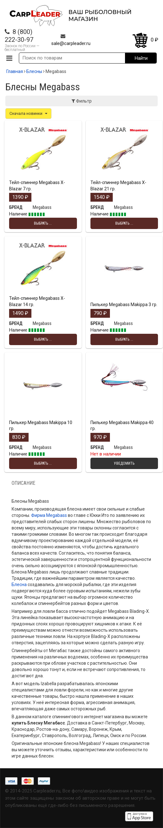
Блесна (19, 584)
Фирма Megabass (49, 515)
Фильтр (82, 101)
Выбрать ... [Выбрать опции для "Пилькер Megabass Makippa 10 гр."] (43, 463)
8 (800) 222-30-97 (19, 35)
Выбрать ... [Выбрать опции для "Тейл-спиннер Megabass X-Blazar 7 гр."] (43, 223)
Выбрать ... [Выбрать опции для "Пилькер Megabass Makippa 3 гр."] (124, 339)
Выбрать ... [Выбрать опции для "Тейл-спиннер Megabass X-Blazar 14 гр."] (43, 339)
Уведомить (124, 463)
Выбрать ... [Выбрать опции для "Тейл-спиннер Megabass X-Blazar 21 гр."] (124, 223)
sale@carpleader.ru (70, 43)
